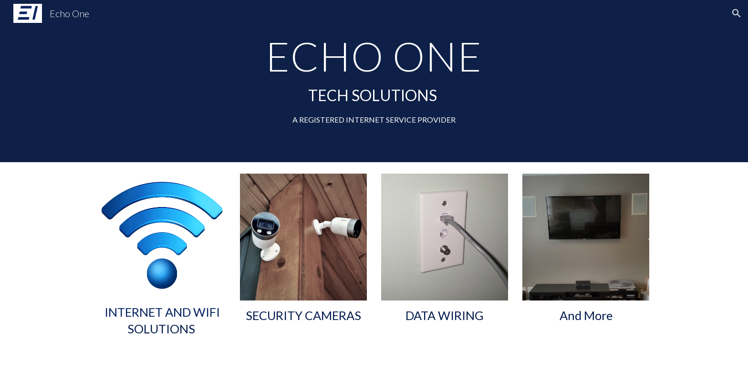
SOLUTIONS (161, 328)
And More (586, 315)
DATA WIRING (444, 315)
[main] (374, 81)
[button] (736, 13)
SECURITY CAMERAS (303, 315)
